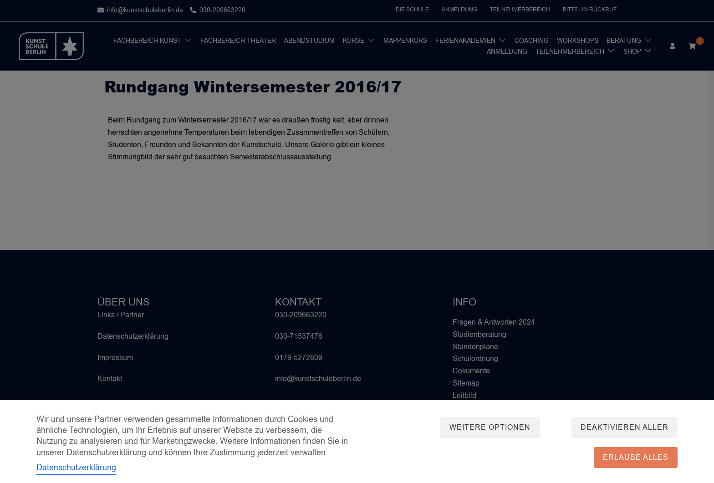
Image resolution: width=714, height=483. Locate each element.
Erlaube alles (635, 457)
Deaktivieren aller (624, 427)
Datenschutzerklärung (76, 467)
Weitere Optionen (489, 427)
